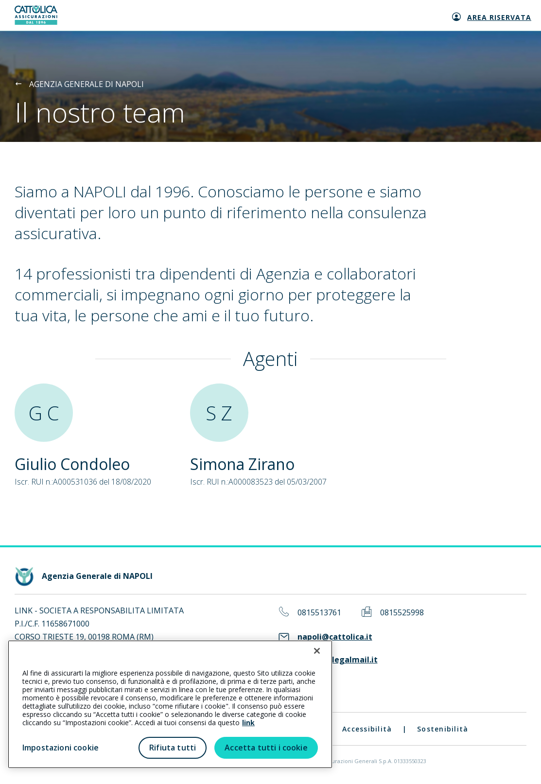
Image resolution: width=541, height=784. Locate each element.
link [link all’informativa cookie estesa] (248, 722)
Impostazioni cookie (60, 747)
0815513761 (319, 612)
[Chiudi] (317, 651)
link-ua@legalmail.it (337, 659)
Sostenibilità (442, 728)
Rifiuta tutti (172, 747)
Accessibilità (367, 728)
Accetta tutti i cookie (266, 747)
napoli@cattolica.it (334, 637)
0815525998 (402, 612)
